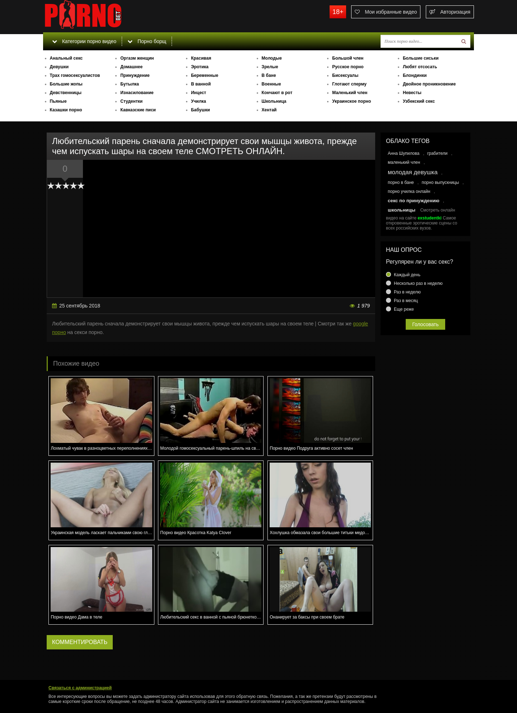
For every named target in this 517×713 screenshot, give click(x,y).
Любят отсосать (420, 66)
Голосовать (425, 324)
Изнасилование (137, 92)
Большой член (347, 58)
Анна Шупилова (403, 153)
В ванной (201, 84)
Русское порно (347, 66)
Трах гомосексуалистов (75, 75)
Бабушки (200, 109)
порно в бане (401, 182)
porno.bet (97, 16)
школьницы (401, 210)
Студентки (131, 101)
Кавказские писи (138, 109)
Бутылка (129, 84)
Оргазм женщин (137, 58)
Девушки (59, 66)
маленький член (404, 162)
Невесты (412, 92)
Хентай (269, 109)
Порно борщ (146, 41)
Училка (198, 101)
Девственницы (65, 92)
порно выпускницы (440, 182)
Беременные (204, 75)
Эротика (200, 66)
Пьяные (58, 101)
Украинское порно (351, 101)
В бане (269, 75)
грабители (437, 153)
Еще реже (404, 309)
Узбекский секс (419, 101)
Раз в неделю (407, 292)
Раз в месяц (406, 300)
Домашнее (131, 66)
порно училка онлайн (409, 191)
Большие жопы (66, 84)
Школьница (274, 101)
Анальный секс (66, 58)
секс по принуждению (413, 200)
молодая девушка (413, 172)
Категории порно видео (84, 41)
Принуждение (135, 75)
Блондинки (415, 75)
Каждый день (407, 274)
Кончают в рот (277, 92)
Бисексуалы (345, 75)
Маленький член (349, 92)
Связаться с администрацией (80, 687)
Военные (271, 84)
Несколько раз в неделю (418, 283)
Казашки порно (66, 109)
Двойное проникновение (429, 84)
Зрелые (270, 66)
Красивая (201, 58)
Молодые (272, 58)
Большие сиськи (421, 58)
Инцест (198, 92)
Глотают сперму (349, 84)
